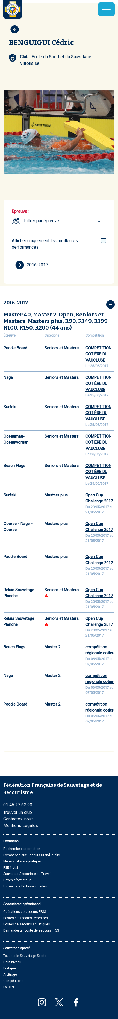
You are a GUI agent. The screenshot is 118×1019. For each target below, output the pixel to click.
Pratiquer (10, 968)
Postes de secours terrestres (25, 918)
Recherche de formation (21, 849)
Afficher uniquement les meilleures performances (45, 244)
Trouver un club (17, 812)
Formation (11, 841)
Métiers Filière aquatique (22, 861)
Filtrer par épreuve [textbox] (41, 220)
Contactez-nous (18, 819)
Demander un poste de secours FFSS (31, 930)
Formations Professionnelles (25, 886)
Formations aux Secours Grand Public (31, 855)
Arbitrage (10, 975)
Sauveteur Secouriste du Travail (27, 874)
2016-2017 (31, 265)
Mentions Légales (20, 825)
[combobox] (63, 220)
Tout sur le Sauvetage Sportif (24, 956)
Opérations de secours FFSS (24, 912)
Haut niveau (12, 962)
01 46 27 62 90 (17, 804)
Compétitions (13, 981)
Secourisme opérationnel (22, 904)
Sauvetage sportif (16, 948)
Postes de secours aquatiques (26, 924)
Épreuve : (20, 211)
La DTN (8, 987)
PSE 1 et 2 (10, 867)
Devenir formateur (17, 880)
